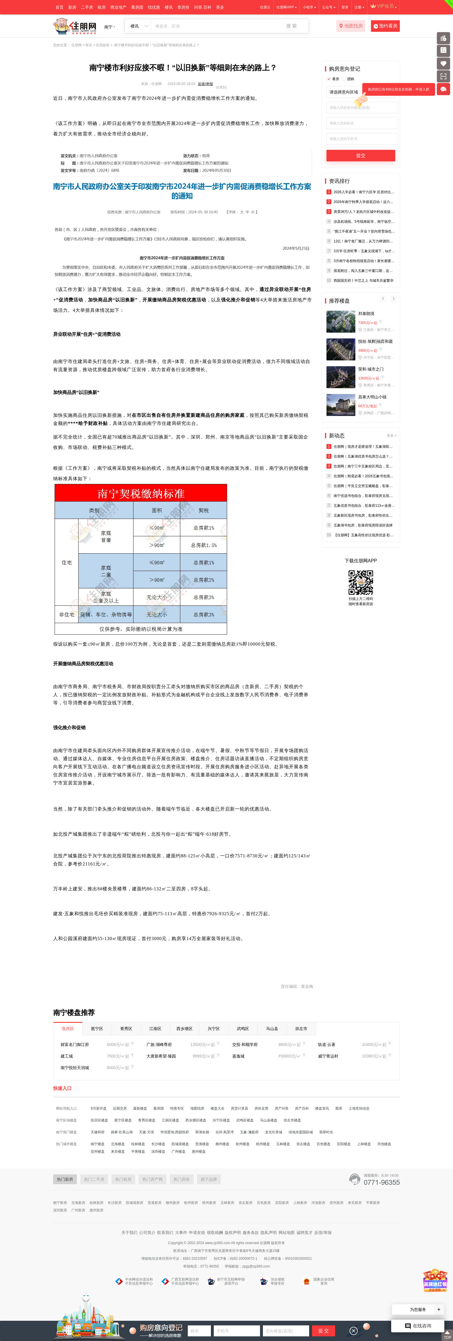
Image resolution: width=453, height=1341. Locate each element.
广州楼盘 (178, 1152)
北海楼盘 (118, 1144)
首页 (59, 7)
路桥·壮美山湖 (122, 1132)
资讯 (88, 45)
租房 (102, 7)
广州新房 (78, 1210)
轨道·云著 (326, 1044)
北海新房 (78, 1203)
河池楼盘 (384, 1144)
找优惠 (154, 7)
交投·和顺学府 (245, 1044)
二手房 (87, 7)
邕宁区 (97, 1028)
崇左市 (301, 1028)
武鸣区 (243, 1028)
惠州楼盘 (199, 1152)
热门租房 (123, 1179)
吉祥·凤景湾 (225, 1132)
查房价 (183, 7)
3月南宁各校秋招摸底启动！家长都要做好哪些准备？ (360, 260)
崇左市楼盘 (292, 1120)
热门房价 (182, 1179)
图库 (338, 1108)
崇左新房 (246, 1203)
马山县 (272, 1028)
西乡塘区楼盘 (195, 1120)
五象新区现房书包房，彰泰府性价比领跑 (360, 515)
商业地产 (118, 7)
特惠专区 (177, 1108)
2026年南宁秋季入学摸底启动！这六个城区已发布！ (360, 201)
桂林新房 (96, 1203)
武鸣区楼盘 (245, 1120)
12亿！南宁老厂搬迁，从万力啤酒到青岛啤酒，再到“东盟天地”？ (360, 241)
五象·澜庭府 (249, 1132)
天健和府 (98, 1132)
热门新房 (65, 1179)
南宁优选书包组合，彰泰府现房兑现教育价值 (360, 495)
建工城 (67, 1056)
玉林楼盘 (283, 1144)
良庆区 (68, 1028)
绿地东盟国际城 (301, 1132)
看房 (335, 79)
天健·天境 (146, 1132)
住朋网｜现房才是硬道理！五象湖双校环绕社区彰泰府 (360, 446)
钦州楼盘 (243, 1144)
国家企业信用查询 (323, 1281)
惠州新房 (96, 1210)
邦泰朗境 (366, 313)
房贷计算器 (239, 1108)
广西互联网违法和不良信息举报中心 (185, 1281)
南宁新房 (60, 1203)
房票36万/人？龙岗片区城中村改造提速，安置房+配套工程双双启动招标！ (360, 211)
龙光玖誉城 (273, 1132)
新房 (72, 7)
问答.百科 (202, 7)
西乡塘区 (185, 1028)
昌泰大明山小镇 (372, 397)
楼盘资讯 (322, 1108)
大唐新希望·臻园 (161, 1056)
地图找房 (351, 26)
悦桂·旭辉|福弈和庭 (375, 341)
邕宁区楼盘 (123, 1120)
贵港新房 (154, 1203)
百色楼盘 (324, 1144)
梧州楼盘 (263, 1144)
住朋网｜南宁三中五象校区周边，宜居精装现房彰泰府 (360, 466)
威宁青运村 (328, 1056)
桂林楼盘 (138, 1144)
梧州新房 (209, 1203)
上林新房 (300, 1203)
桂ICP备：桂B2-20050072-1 (236, 1259)
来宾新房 (355, 1203)
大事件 (181, 1232)
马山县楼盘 (268, 1120)
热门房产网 (152, 1179)
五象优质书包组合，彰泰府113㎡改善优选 (360, 505)
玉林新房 (227, 1203)
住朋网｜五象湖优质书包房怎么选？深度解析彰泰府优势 (360, 456)
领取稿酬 (215, 1232)
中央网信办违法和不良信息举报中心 (139, 1281)
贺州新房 (337, 1203)
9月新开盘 (99, 1108)
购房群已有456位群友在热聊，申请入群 (395, 91)
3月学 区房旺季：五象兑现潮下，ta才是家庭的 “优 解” (360, 250)
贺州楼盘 (98, 1152)
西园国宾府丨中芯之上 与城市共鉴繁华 (359, 280)
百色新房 (264, 1203)
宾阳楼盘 (344, 1144)
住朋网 (76, 45)
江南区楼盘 (170, 1120)
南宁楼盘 (98, 1144)
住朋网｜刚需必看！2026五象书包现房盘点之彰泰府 (360, 476)
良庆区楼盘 (99, 1120)
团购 (350, 79)
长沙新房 (115, 1203)
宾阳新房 (282, 1203)
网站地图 (287, 1232)
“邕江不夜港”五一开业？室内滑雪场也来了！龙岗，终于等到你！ (360, 231)
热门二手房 (94, 1179)
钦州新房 (191, 1203)
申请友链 (197, 1232)
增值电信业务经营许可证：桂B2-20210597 (174, 1259)
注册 (357, 7)
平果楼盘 (138, 1152)
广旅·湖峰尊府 (159, 1044)
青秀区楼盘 (146, 1120)
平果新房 (373, 1203)
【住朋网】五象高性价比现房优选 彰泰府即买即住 (360, 535)
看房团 (137, 7)
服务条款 (251, 1232)
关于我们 (129, 1232)
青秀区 (126, 1028)
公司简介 (147, 1232)
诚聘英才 (304, 1232)
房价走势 (261, 1108)
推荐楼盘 (339, 300)
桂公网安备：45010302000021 (288, 1259)
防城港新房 (134, 1203)
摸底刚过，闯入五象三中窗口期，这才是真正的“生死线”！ (360, 270)
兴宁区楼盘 (221, 1120)
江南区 (155, 1028)
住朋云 (265, 7)
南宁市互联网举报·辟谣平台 (231, 1281)
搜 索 (291, 25)
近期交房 (120, 1108)
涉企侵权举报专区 (278, 1281)
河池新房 (318, 1203)
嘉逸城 (238, 1056)
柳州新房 (173, 1203)
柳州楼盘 (222, 1144)
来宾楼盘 (118, 1152)
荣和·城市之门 (371, 369)
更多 (220, 7)
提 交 (323, 1330)
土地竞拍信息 (359, 1108)
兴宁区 (214, 1028)
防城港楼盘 (180, 1144)
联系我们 (165, 1232)
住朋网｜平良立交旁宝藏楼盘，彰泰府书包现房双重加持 (360, 485)
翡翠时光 (326, 1132)
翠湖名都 (202, 1132)
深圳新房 (60, 1210)
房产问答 (282, 1108)
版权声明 (233, 1232)
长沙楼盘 (158, 1144)
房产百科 (302, 1108)
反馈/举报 (205, 84)
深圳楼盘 (158, 1152)
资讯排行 (339, 181)
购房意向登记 (344, 68)
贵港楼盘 (202, 1144)
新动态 (363, 435)
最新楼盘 (140, 1108)
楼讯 (169, 7)
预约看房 (386, 26)
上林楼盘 (364, 1144)
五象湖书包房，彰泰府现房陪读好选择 (359, 525)
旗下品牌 (209, 1179)
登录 (344, 7)
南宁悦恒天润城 (75, 1067)
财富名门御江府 (75, 1044)
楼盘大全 (217, 1108)
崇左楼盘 (303, 1144)
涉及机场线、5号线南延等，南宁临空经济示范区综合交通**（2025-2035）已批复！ (360, 221)
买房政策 (102, 45)
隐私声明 (269, 1232)
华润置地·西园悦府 (174, 1132)
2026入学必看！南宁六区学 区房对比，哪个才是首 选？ (360, 191)
